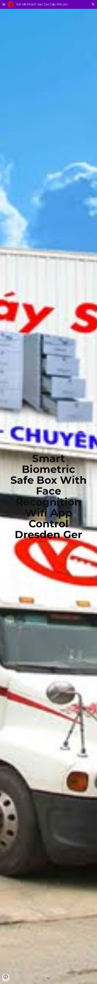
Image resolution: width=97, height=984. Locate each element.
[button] (4, 4)
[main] (48, 496)
